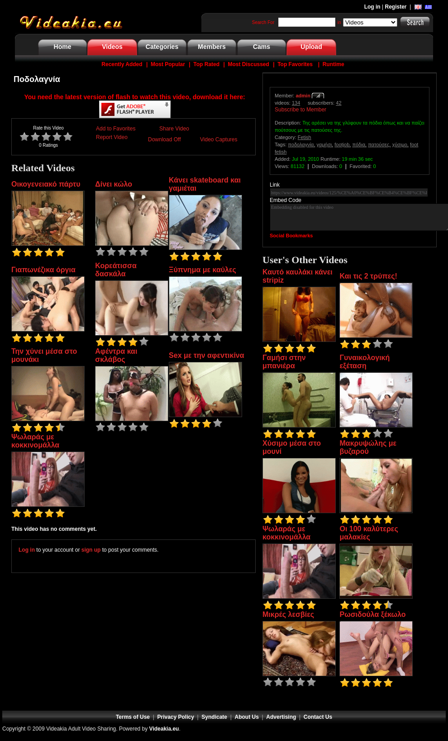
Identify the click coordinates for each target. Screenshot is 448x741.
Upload (311, 46)
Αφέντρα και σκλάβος (116, 355)
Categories (162, 46)
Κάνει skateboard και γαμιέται (205, 184)
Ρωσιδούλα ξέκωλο (372, 614)
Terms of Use (133, 717)
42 (338, 103)
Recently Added (121, 64)
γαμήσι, (325, 144)
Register (396, 7)
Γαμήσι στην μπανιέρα (284, 362)
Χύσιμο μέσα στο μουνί (291, 447)
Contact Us (318, 717)
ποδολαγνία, (301, 144)
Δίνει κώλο (113, 184)
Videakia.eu (164, 729)
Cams (261, 46)
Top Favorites (295, 64)
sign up (91, 550)
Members (211, 46)
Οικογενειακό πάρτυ (45, 184)
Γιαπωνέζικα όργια (43, 270)
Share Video (174, 128)
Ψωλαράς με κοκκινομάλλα (35, 441)
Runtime (333, 64)
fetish (280, 151)
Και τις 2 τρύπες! (368, 276)
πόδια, (359, 144)
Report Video (112, 137)
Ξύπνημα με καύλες (202, 270)
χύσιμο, (400, 144)
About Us (247, 717)
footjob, (342, 144)
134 (296, 103)
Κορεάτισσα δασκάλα (116, 270)
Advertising (281, 717)
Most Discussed (248, 64)
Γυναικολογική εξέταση (364, 362)
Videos (112, 46)
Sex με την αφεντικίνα (206, 355)
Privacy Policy (175, 717)
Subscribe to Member (300, 109)
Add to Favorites (115, 128)
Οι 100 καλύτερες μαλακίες (368, 533)
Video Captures (219, 139)
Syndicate (214, 717)
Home (62, 46)
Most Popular (168, 64)
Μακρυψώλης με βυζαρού (367, 447)
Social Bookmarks (291, 235)
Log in (372, 7)
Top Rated (206, 64)
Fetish (304, 137)
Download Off (164, 139)
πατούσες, (379, 144)
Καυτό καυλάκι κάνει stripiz (297, 276)
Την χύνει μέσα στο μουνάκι (44, 355)
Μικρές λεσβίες (288, 614)
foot (414, 144)
